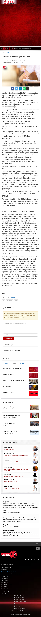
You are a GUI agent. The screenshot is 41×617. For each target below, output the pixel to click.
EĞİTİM (8, 52)
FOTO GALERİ (19, 595)
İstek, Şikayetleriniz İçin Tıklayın (8, 571)
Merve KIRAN (8, 467)
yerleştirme (9, 300)
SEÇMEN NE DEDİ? (9, 449)
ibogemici (6, 501)
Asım (4, 510)
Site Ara (17, 606)
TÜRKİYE (6, 591)
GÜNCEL (6, 580)
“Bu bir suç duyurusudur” (10, 481)
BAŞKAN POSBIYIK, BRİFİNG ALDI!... (14, 380)
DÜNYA (6, 593)
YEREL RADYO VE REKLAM (12, 488)
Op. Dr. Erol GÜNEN (9, 453)
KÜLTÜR (6, 582)
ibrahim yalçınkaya (8, 530)
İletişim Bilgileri (7, 567)
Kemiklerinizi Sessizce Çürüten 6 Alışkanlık (16, 455)
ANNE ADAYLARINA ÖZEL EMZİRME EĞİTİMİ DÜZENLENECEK (10, 433)
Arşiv (16, 604)
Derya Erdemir (7, 525)
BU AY (22, 363)
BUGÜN (6, 363)
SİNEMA (6, 587)
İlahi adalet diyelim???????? (11, 527)
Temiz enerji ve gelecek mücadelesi (13, 476)
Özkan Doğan (8, 486)
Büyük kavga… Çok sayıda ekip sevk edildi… (22, 48)
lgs (3, 300)
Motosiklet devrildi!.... (9, 392)
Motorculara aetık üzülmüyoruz (11, 512)
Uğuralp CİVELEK (9, 479)
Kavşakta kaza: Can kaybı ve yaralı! (13, 368)
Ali (4, 516)
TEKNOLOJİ (6, 589)
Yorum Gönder (8, 338)
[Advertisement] (20, 26)
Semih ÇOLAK (8, 447)
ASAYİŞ (5, 576)
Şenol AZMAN (8, 460)
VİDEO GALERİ (19, 597)
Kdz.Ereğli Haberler (20, 608)
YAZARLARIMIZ (19, 599)
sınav (16, 300)
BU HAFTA (14, 363)
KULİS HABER (8, 584)
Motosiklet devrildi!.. (8, 374)
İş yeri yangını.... (7, 386)
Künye (5, 569)
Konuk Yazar (7, 474)
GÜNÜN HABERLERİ (21, 601)
